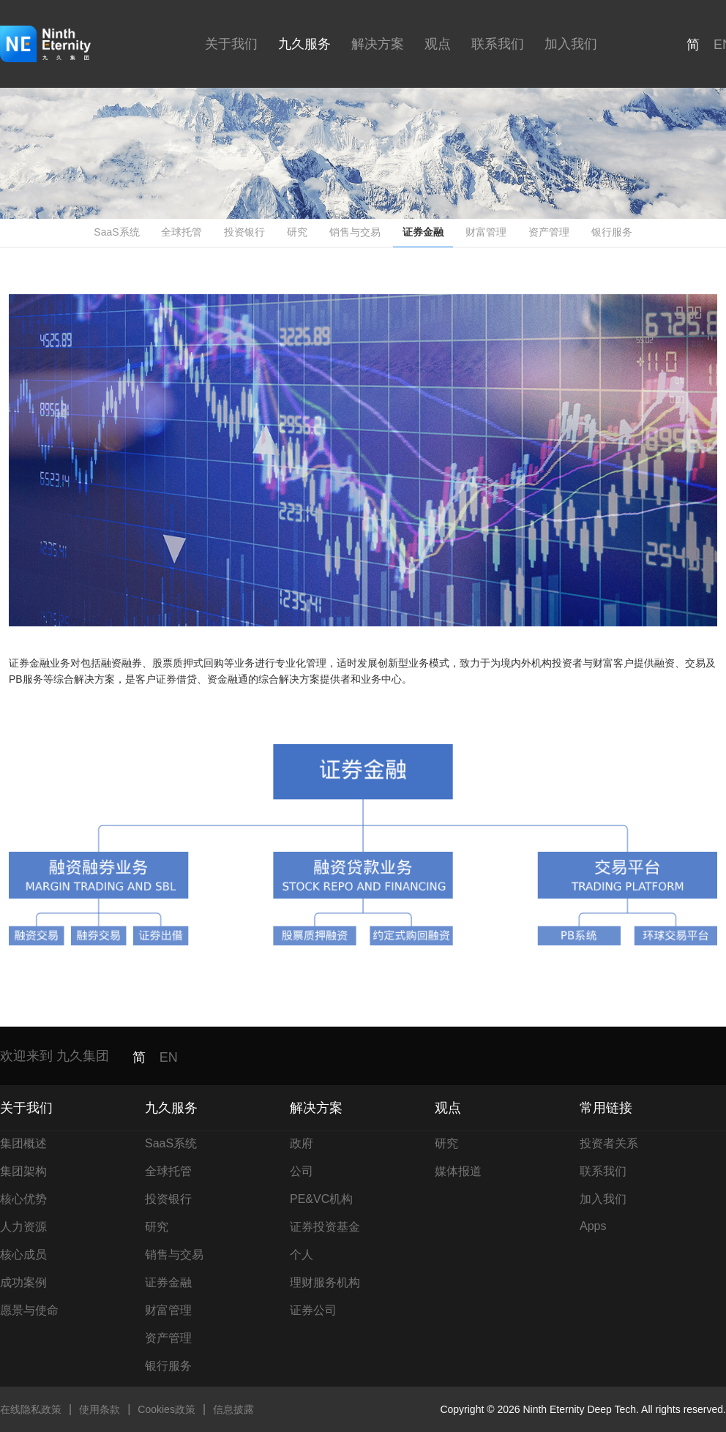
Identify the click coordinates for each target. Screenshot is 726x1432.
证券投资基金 (325, 1227)
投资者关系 (609, 1143)
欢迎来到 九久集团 (54, 1056)
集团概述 (23, 1143)
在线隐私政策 (30, 1409)
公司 (301, 1171)
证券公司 (313, 1310)
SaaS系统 (116, 232)
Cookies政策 (166, 1409)
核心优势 (23, 1199)
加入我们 (570, 44)
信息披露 (233, 1409)
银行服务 (611, 232)
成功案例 (23, 1282)
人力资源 (23, 1227)
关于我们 (231, 44)
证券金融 (423, 232)
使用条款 (99, 1409)
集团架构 (23, 1171)
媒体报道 (458, 1171)
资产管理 (548, 232)
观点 (437, 44)
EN (169, 1057)
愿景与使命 (29, 1310)
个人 (301, 1254)
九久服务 (304, 44)
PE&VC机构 (321, 1199)
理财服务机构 (325, 1282)
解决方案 (377, 44)
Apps (593, 1226)
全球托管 (181, 232)
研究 (297, 232)
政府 (301, 1143)
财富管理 (485, 232)
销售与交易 (355, 232)
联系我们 (497, 44)
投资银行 (244, 232)
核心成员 (23, 1254)
